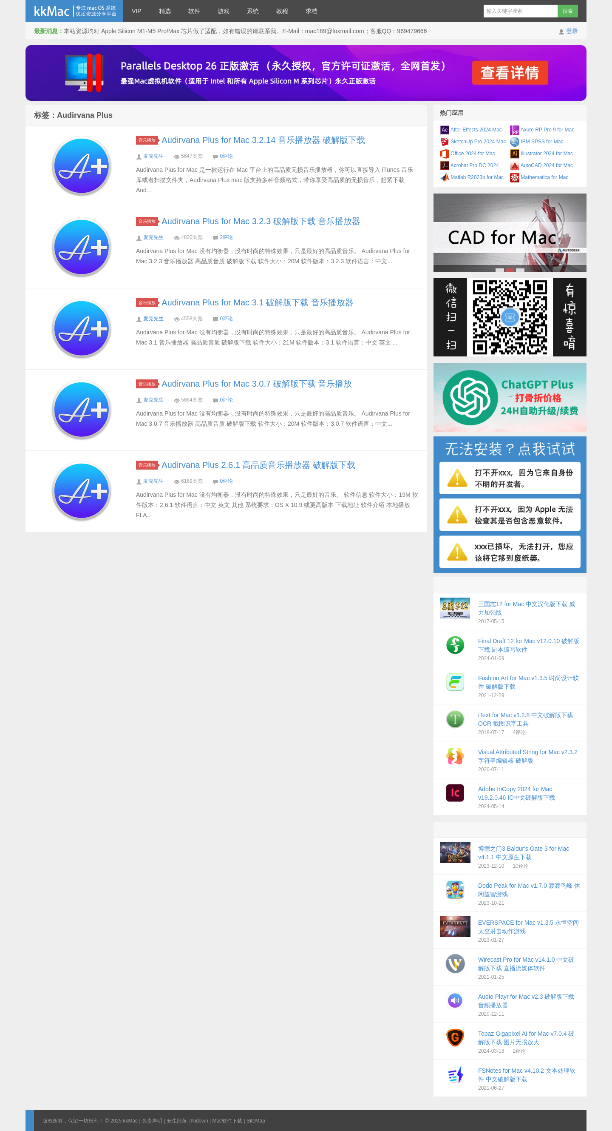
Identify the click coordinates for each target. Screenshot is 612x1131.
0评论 (226, 156)
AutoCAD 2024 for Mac (541, 165)
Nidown (199, 1121)
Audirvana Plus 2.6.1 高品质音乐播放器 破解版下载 (258, 465)
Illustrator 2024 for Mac (541, 154)
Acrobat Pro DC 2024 (469, 165)
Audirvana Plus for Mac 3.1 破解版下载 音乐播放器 (257, 302)
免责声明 (152, 1121)
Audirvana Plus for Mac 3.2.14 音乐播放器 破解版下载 (263, 140)
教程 (282, 11)
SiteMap (255, 1121)
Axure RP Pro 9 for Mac (542, 130)
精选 (165, 11)
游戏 (224, 11)
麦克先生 (153, 156)
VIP (137, 11)
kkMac (74, 11)
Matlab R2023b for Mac (472, 177)
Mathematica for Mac (539, 177)
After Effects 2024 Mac (471, 130)
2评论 (226, 237)
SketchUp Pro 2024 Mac (473, 142)
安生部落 (177, 1121)
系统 (253, 11)
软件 (194, 11)
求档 (311, 11)
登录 (572, 31)
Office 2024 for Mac (467, 154)
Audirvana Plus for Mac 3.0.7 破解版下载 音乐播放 (257, 383)
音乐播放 (148, 140)
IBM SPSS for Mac (536, 142)
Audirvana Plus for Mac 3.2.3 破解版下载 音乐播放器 (261, 221)
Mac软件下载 (227, 1121)
